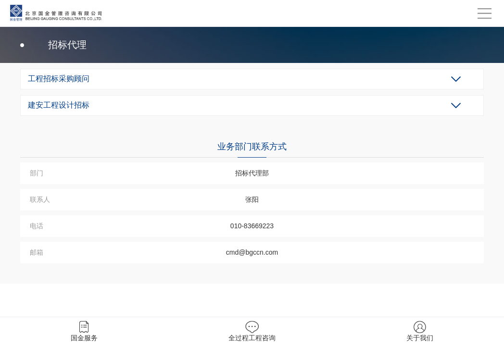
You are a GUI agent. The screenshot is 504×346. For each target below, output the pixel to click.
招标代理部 (252, 173)
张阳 (252, 199)
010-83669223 (252, 226)
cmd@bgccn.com (252, 252)
